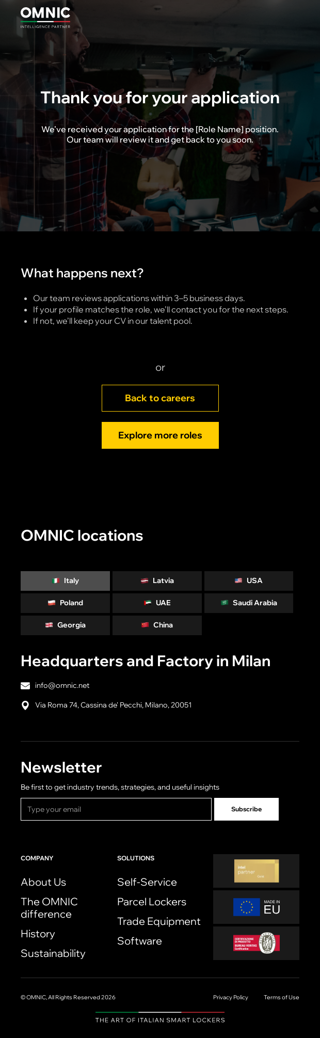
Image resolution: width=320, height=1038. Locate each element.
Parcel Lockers (151, 901)
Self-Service (147, 881)
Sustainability (53, 953)
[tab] (65, 581)
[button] (289, 17)
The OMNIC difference (49, 907)
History (38, 933)
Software (139, 940)
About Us (43, 881)
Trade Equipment (159, 921)
